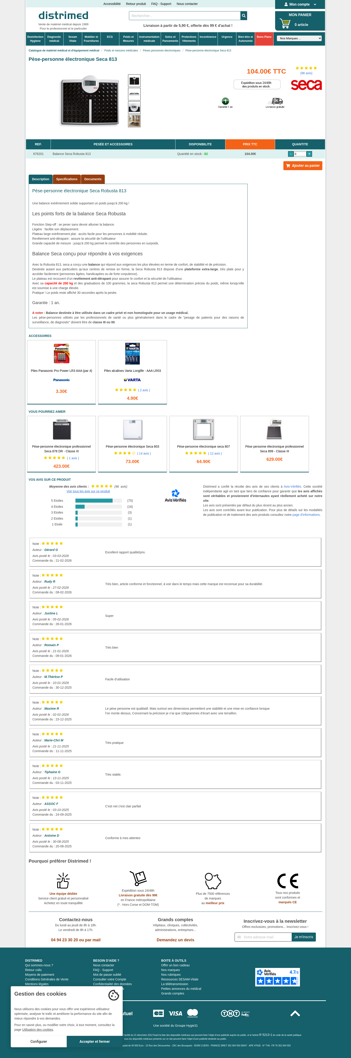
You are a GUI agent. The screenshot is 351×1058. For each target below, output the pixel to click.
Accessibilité (112, 4)
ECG (110, 36)
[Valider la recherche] (243, 15)
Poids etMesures (128, 38)
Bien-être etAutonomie (245, 38)
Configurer (38, 1041)
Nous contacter (187, 4)
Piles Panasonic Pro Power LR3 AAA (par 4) (61, 370)
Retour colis (33, 970)
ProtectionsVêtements (189, 38)
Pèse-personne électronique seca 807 (203, 446)
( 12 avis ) (215, 453)
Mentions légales (37, 984)
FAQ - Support (161, 4)
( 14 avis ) (144, 453)
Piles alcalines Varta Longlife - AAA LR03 (132, 370)
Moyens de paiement (39, 974)
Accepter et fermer (94, 1041)
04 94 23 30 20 (64, 940)
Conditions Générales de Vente (46, 979)
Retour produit (136, 4)
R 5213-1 (265, 1035)
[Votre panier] (285, 23)
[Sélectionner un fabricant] (299, 38)
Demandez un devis (175, 940)
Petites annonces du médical (181, 988)
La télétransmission (174, 984)
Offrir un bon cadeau (175, 965)
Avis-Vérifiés (292, 486)
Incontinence (208, 36)
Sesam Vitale (72, 38)
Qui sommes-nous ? (39, 965)
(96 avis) (306, 73)
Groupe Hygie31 (186, 1025)
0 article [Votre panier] (301, 25)
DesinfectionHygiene (35, 38)
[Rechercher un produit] (185, 15)
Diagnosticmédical (54, 38)
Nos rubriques (171, 974)
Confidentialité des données (112, 984)
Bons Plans (264, 36)
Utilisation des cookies (37, 1029)
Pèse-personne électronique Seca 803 (132, 446)
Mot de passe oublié (107, 974)
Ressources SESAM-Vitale (179, 979)
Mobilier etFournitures (91, 38)
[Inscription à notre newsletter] (263, 937)
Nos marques (170, 970)
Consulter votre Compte (109, 979)
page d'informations (306, 514)
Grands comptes (172, 993)
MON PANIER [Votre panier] (300, 15)
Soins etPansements (170, 38)
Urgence (227, 36)
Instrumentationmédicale (149, 38)
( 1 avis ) (73, 458)
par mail (93, 940)
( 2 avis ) (144, 390)
